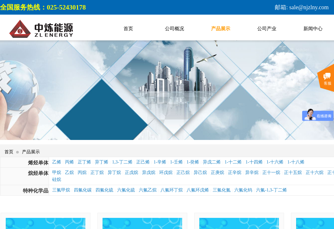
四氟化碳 (83, 190)
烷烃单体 (38, 173)
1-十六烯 (275, 162)
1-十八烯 (295, 162)
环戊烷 (166, 172)
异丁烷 (114, 172)
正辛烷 (234, 172)
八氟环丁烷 (171, 190)
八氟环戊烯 (198, 190)
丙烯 (69, 162)
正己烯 (143, 162)
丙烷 (82, 172)
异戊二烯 (212, 162)
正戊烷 (131, 172)
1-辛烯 (159, 162)
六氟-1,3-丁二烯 (271, 190)
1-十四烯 (254, 162)
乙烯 (56, 162)
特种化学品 (35, 190)
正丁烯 (84, 162)
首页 (8, 151)
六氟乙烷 (148, 190)
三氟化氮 (222, 190)
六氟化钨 (243, 190)
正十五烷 (293, 172)
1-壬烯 (176, 162)
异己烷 (200, 172)
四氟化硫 (104, 190)
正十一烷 (271, 172)
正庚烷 (217, 172)
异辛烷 (252, 172)
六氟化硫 (126, 190)
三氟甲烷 (61, 190)
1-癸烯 (193, 162)
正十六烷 (314, 172)
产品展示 (31, 151)
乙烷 (69, 172)
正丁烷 (97, 172)
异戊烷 (148, 172)
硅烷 (56, 179)
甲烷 (56, 172)
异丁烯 (101, 162)
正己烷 (183, 172)
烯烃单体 (38, 162)
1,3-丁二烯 (122, 162)
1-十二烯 (233, 162)
